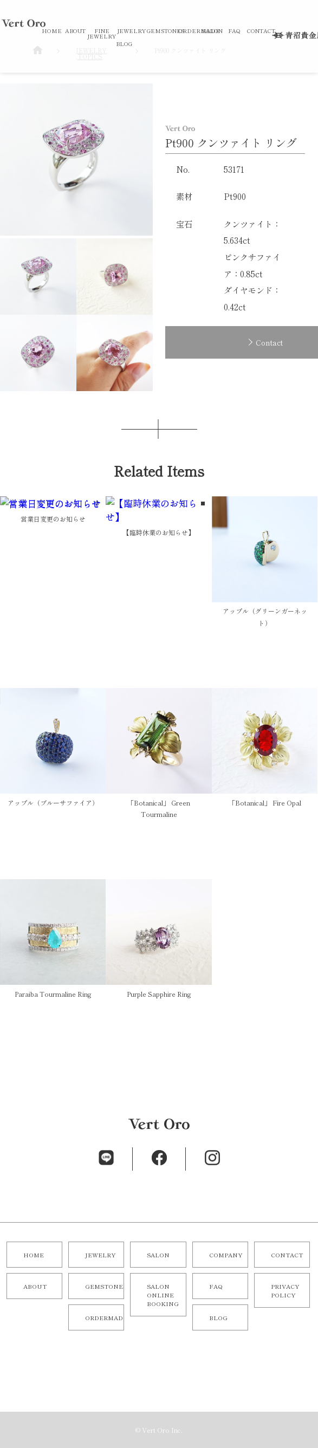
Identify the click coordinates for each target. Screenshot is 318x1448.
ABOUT (75, 31)
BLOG (124, 44)
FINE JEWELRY (101, 33)
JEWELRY (131, 31)
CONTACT (261, 31)
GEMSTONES (165, 31)
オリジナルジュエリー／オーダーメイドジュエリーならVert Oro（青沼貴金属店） (24, 80)
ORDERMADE (199, 31)
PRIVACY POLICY (285, 1290)
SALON (212, 31)
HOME (52, 31)
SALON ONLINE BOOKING (163, 1295)
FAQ (234, 31)
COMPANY (226, 1254)
